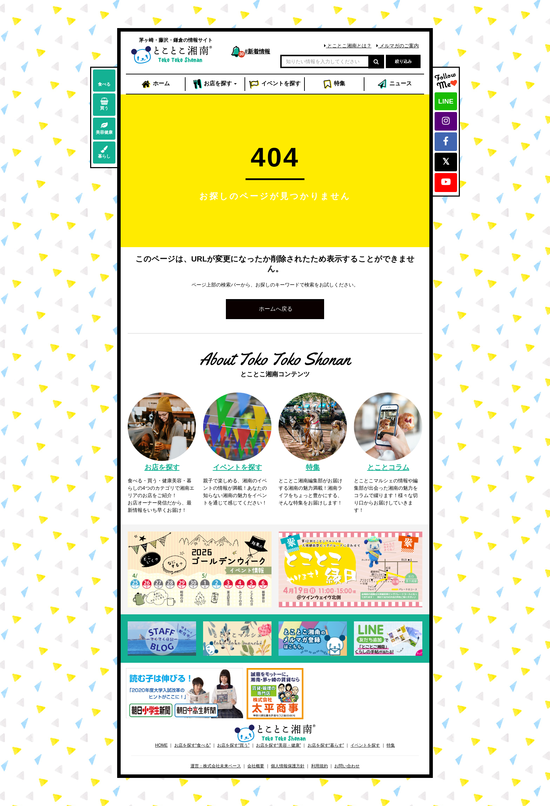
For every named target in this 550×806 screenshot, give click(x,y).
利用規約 (319, 766)
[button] (275, 309)
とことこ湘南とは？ (347, 45)
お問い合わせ (347, 766)
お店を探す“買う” (233, 745)
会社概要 (255, 766)
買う (104, 104)
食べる (104, 80)
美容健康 (104, 128)
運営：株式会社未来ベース (215, 766)
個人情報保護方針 (287, 766)
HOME (161, 745)
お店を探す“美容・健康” (278, 745)
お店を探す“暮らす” (326, 745)
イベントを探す (365, 745)
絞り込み (403, 61)
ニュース (394, 84)
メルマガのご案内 (397, 45)
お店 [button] (215, 84)
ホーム (155, 84)
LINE (445, 101)
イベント (275, 84)
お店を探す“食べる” (192, 745)
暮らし (104, 152)
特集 (334, 84)
